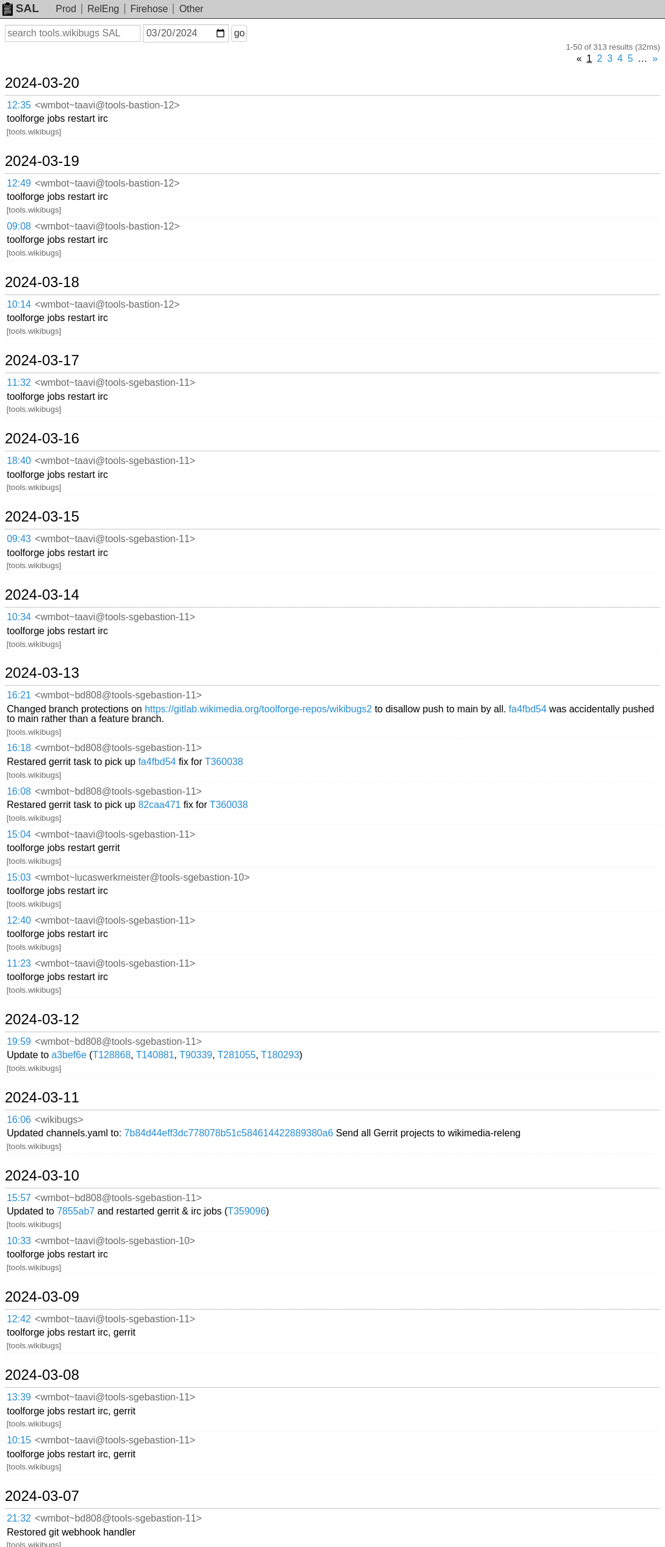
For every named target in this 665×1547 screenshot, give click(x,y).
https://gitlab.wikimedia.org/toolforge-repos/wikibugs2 (258, 709)
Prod (66, 9)
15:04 (19, 834)
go (239, 33)
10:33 (19, 1241)
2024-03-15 (42, 517)
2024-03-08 (42, 1375)
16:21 (19, 695)
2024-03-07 (42, 1496)
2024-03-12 (42, 1019)
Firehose (149, 9)
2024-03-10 (42, 1176)
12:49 (19, 183)
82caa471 (159, 805)
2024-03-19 (42, 161)
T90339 (195, 1055)
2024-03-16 (42, 438)
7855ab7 (75, 1211)
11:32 (19, 382)
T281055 (236, 1055)
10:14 (19, 304)
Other (191, 9)
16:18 (19, 748)
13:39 (19, 1397)
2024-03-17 (42, 360)
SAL (20, 8)
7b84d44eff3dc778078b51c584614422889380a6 (228, 1133)
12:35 (19, 105)
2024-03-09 (42, 1297)
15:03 (19, 877)
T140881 (155, 1055)
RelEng (103, 9)
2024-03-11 (42, 1097)
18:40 (19, 460)
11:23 (19, 963)
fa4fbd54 (527, 709)
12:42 (19, 1319)
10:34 (19, 617)
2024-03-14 (42, 595)
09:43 (19, 539)
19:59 (19, 1041)
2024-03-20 (42, 83)
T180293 (280, 1055)
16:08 (19, 791)
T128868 (112, 1055)
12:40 (19, 920)
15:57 (19, 1198)
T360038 (224, 762)
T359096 (247, 1211)
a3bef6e (69, 1055)
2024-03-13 (42, 673)
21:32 (19, 1518)
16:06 (19, 1120)
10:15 (19, 1440)
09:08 (19, 226)
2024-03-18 (42, 282)
